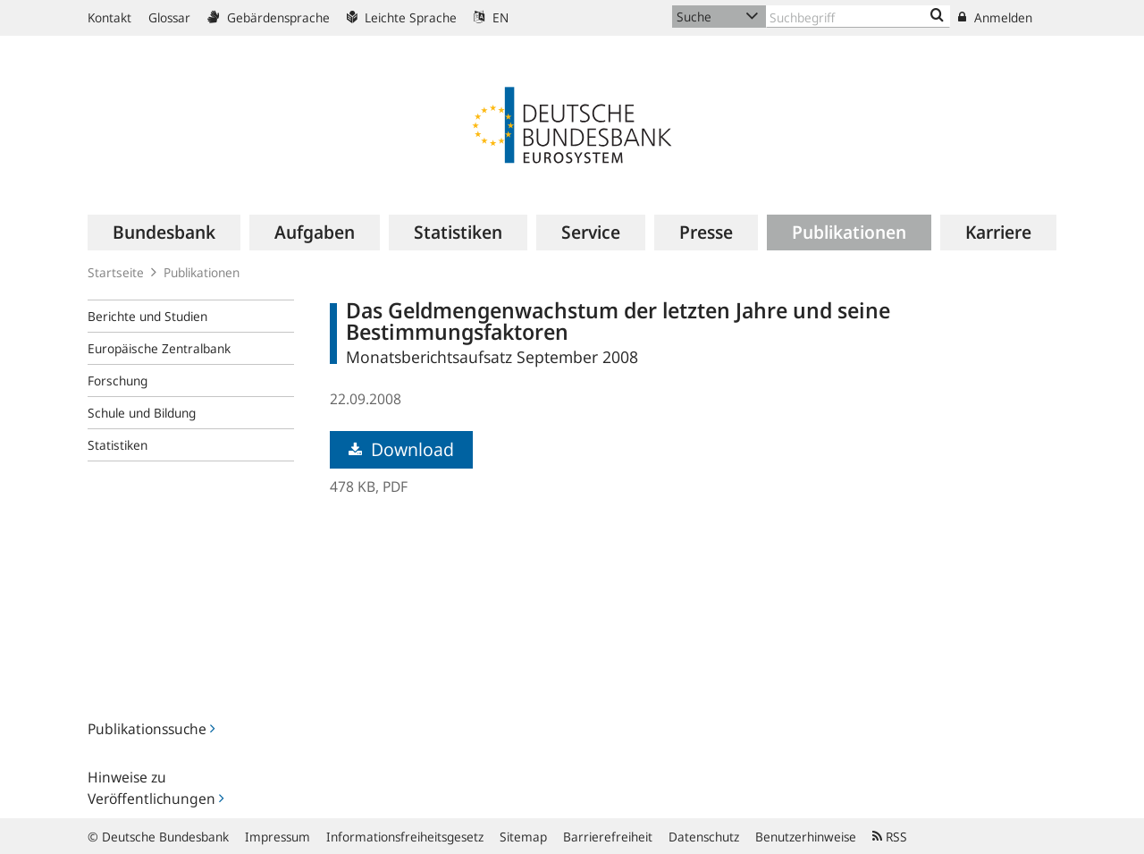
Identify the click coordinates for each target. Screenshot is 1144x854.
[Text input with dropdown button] (858, 16)
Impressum (277, 836)
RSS (889, 836)
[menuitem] (164, 232)
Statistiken (117, 444)
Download (401, 449)
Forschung (117, 380)
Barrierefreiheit (607, 836)
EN (491, 17)
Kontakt (109, 17)
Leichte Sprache (402, 17)
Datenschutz (704, 836)
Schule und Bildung (142, 412)
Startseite (116, 272)
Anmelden (995, 17)
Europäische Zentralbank (159, 348)
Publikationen (202, 272)
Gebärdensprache (268, 17)
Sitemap (523, 836)
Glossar (169, 17)
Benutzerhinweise (805, 836)
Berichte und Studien (147, 316)
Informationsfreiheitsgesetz (405, 836)
